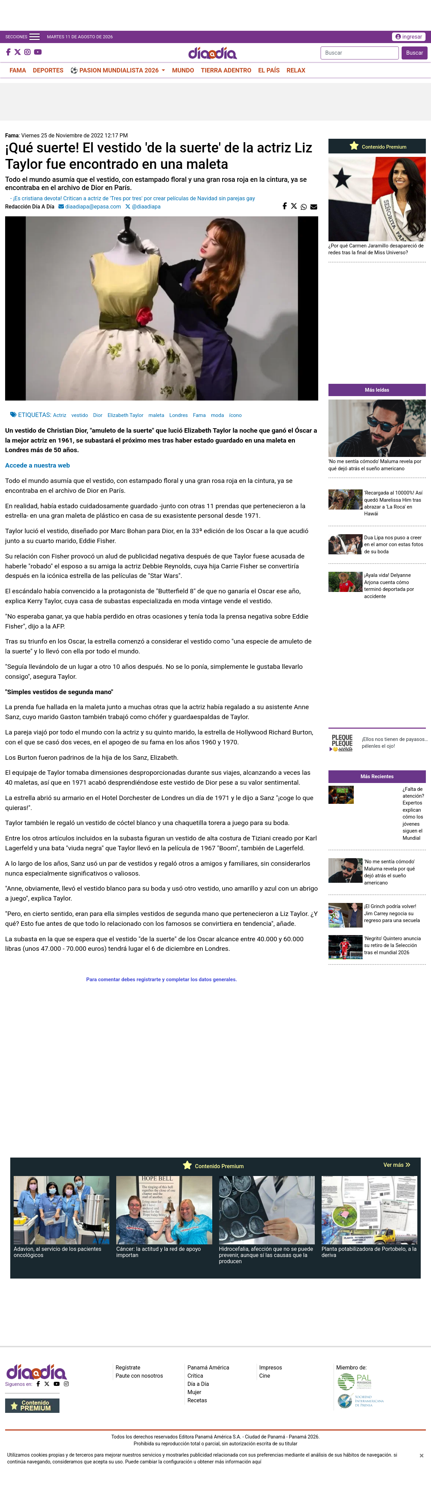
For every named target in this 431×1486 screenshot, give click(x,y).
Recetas (197, 1400)
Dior (98, 415)
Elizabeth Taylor (126, 415)
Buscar (414, 53)
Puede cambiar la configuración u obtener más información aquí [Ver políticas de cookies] (193, 1461)
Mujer (194, 1392)
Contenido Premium (377, 147)
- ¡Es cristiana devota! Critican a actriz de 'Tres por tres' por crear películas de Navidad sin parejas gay (132, 198)
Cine (264, 1376)
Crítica (195, 1376)
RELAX (295, 70)
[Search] (360, 52)
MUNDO (183, 70)
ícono (235, 415)
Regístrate (128, 1367)
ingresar (408, 36)
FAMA (18, 70)
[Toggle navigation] (34, 37)
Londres (179, 415)
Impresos (270, 1367)
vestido (79, 415)
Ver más (396, 1165)
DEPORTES (48, 70)
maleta (156, 415)
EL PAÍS (269, 70)
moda (217, 415)
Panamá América (208, 1367)
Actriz (59, 415)
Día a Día (198, 1384)
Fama (199, 415)
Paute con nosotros (139, 1376)
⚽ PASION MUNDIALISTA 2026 (115, 70)
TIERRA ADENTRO (226, 70)
